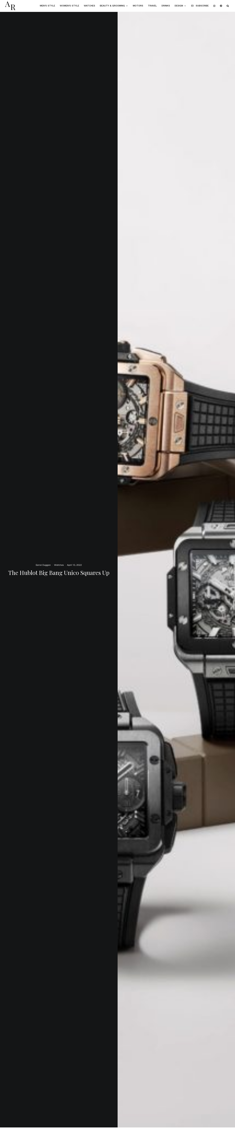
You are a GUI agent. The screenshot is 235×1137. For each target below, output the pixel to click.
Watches (89, 5)
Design (179, 5)
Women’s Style (69, 5)
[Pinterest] (221, 6)
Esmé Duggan (43, 565)
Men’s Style (47, 5)
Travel (152, 5)
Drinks (166, 5)
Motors (138, 5)
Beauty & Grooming (112, 5)
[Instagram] (214, 6)
